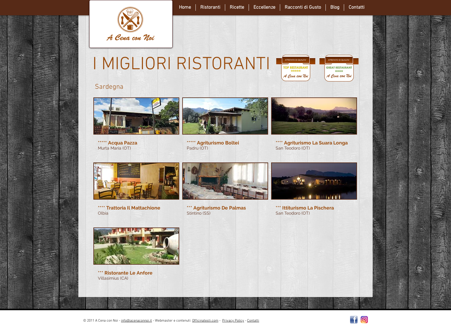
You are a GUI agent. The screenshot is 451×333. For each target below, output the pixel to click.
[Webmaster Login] (311, 323)
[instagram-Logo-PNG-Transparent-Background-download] (364, 320)
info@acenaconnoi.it (136, 321)
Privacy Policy (233, 321)
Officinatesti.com (205, 321)
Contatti (253, 321)
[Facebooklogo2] (354, 320)
